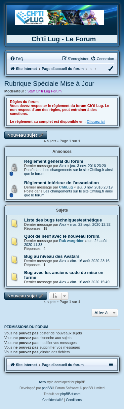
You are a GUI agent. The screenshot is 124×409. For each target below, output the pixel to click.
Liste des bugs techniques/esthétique (63, 220)
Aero (42, 382)
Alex (62, 166)
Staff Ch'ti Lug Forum (44, 91)
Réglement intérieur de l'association (61, 182)
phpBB (47, 388)
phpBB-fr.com (71, 394)
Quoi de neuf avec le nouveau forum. (62, 236)
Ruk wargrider (71, 241)
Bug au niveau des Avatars (52, 256)
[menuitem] (16, 59)
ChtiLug (66, 187)
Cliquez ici (95, 121)
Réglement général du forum (53, 161)
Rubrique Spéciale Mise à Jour (49, 83)
